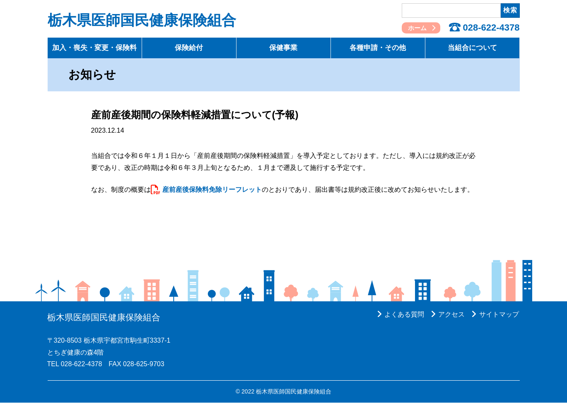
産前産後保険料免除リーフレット (212, 189)
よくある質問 (400, 314)
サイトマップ (495, 314)
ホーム (417, 27)
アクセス (448, 314)
